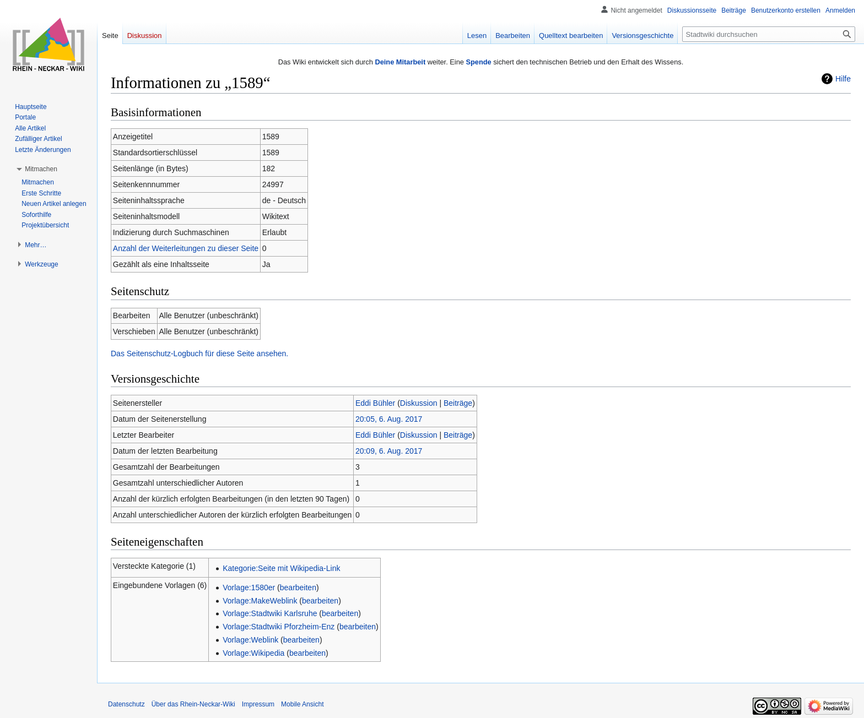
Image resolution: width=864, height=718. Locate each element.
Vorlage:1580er (249, 587)
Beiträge (458, 403)
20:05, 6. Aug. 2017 (388, 419)
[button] (41, 169)
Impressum (258, 704)
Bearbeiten (512, 35)
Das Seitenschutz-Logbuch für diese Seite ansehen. (199, 353)
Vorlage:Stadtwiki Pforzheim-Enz (278, 626)
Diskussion (419, 403)
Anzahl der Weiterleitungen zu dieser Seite (185, 248)
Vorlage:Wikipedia (253, 653)
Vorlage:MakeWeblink (260, 600)
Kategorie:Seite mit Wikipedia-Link (281, 568)
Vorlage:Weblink (250, 639)
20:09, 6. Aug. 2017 (388, 451)
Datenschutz (126, 704)
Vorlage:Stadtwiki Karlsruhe (270, 613)
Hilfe (843, 78)
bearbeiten (298, 587)
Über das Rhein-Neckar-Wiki (193, 704)
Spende (478, 62)
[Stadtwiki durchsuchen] (768, 34)
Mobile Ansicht (302, 704)
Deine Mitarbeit (400, 62)
